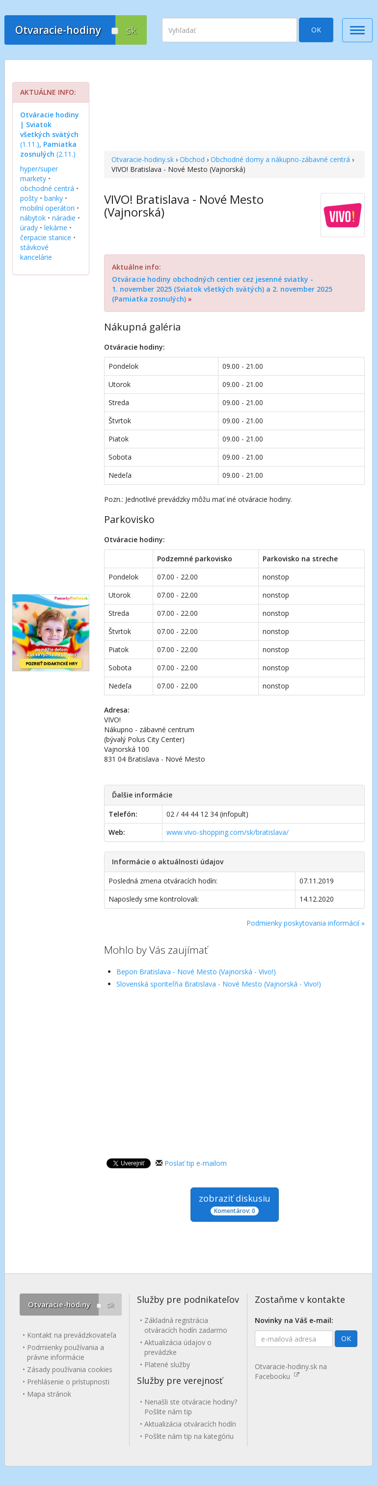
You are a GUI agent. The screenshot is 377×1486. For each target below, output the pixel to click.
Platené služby (167, 1364)
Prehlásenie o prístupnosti (68, 1381)
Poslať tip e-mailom (195, 1163)
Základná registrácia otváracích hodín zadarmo (185, 1325)
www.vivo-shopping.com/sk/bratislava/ (227, 832)
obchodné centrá (47, 188)
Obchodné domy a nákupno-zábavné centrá (280, 159)
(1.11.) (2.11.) (49, 134)
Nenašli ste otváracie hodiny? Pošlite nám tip (190, 1406)
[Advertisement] (234, 106)
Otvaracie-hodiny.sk (142, 159)
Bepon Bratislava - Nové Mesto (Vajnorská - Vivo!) (196, 971)
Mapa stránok (49, 1394)
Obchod (192, 159)
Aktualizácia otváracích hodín (190, 1424)
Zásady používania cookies (69, 1369)
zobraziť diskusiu (234, 1203)
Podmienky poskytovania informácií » (305, 923)
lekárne (55, 227)
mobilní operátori (47, 208)
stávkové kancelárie (36, 252)
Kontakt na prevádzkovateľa (71, 1335)
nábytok (33, 217)
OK (316, 29)
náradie (64, 217)
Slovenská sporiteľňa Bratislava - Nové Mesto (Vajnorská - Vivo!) (218, 984)
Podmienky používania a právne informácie (65, 1352)
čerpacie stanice (45, 237)
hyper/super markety (39, 173)
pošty (29, 198)
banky (53, 198)
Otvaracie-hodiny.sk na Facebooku (291, 1371)
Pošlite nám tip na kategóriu (189, 1436)
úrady (29, 227)
